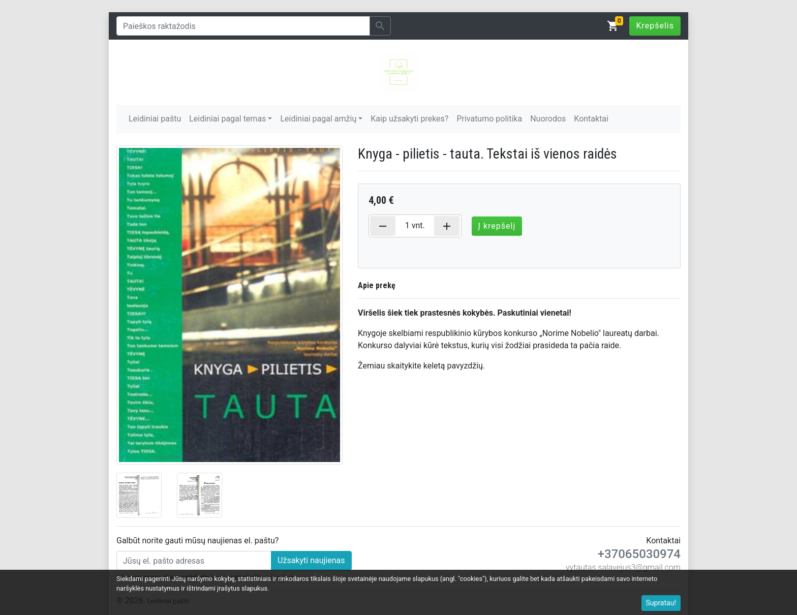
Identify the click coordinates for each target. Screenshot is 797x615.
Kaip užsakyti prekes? (409, 119)
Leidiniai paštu (155, 119)
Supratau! (661, 603)
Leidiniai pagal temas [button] (227, 119)
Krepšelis (655, 25)
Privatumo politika (489, 119)
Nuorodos (548, 119)
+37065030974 (639, 554)
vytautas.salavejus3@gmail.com (623, 567)
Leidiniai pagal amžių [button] (318, 119)
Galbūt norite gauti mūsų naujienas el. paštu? (197, 540)
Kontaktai (591, 119)
